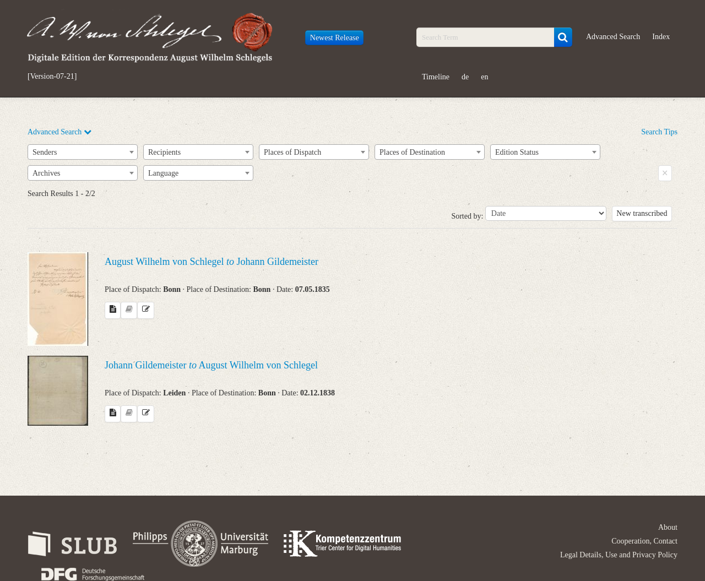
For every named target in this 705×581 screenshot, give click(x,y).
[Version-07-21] (52, 76)
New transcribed (641, 213)
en (484, 77)
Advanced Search (613, 36)
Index (661, 36)
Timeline (435, 77)
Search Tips (659, 132)
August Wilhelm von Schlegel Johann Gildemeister (211, 261)
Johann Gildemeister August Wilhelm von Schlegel (211, 365)
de (465, 77)
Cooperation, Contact (644, 541)
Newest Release (334, 38)
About (667, 527)
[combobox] (83, 152)
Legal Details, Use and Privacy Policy (618, 555)
